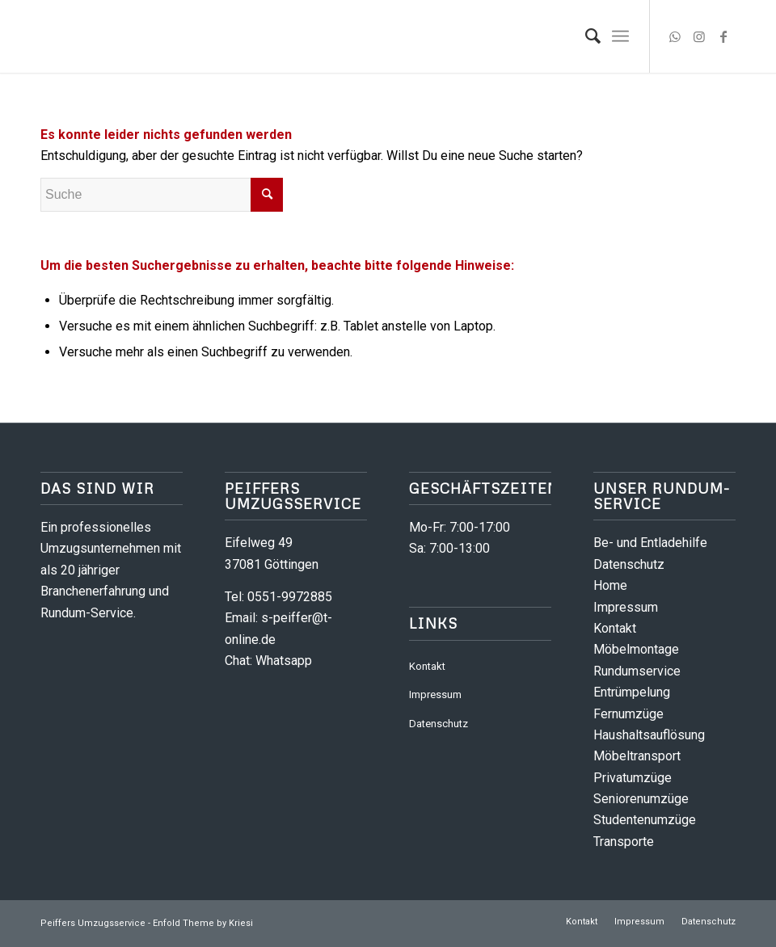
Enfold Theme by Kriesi (203, 923)
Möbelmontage (636, 649)
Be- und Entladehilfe (650, 542)
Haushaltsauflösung (649, 735)
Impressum (435, 694)
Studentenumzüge (644, 819)
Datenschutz (438, 724)
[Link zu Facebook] (723, 36)
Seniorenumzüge (641, 798)
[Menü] (620, 36)
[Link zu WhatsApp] (675, 36)
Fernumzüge (628, 714)
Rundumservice (637, 671)
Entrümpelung (631, 692)
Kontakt (427, 666)
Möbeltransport (637, 756)
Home (610, 585)
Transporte (623, 841)
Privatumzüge (632, 777)
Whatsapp (283, 660)
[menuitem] (585, 36)
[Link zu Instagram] (699, 36)
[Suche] (585, 36)
